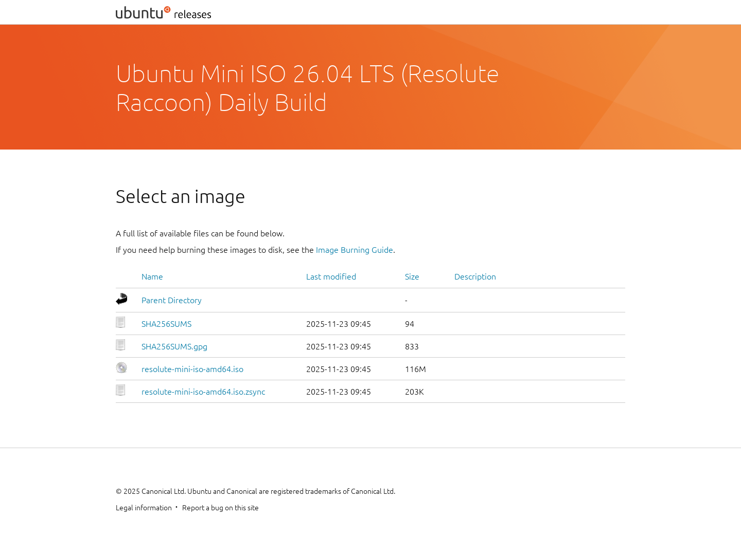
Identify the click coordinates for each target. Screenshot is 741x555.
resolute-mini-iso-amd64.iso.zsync (203, 391)
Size (412, 276)
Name (152, 276)
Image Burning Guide (354, 249)
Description (475, 276)
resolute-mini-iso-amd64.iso (192, 369)
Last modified (331, 276)
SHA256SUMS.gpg (174, 346)
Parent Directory (172, 300)
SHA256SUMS (166, 323)
